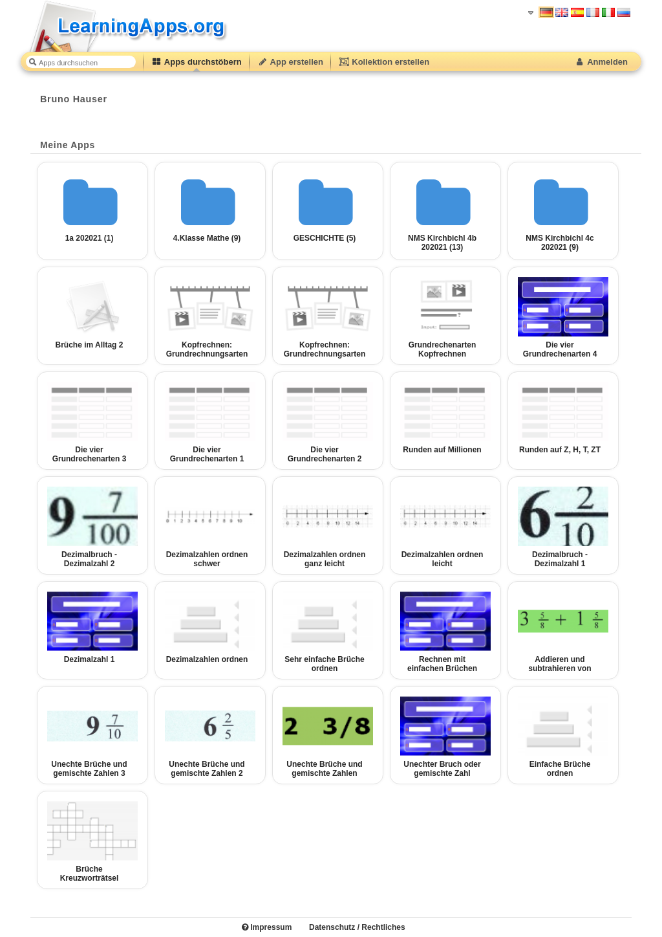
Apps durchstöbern (196, 62)
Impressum (267, 927)
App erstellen (290, 62)
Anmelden (601, 62)
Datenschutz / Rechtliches (357, 927)
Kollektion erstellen (384, 62)
